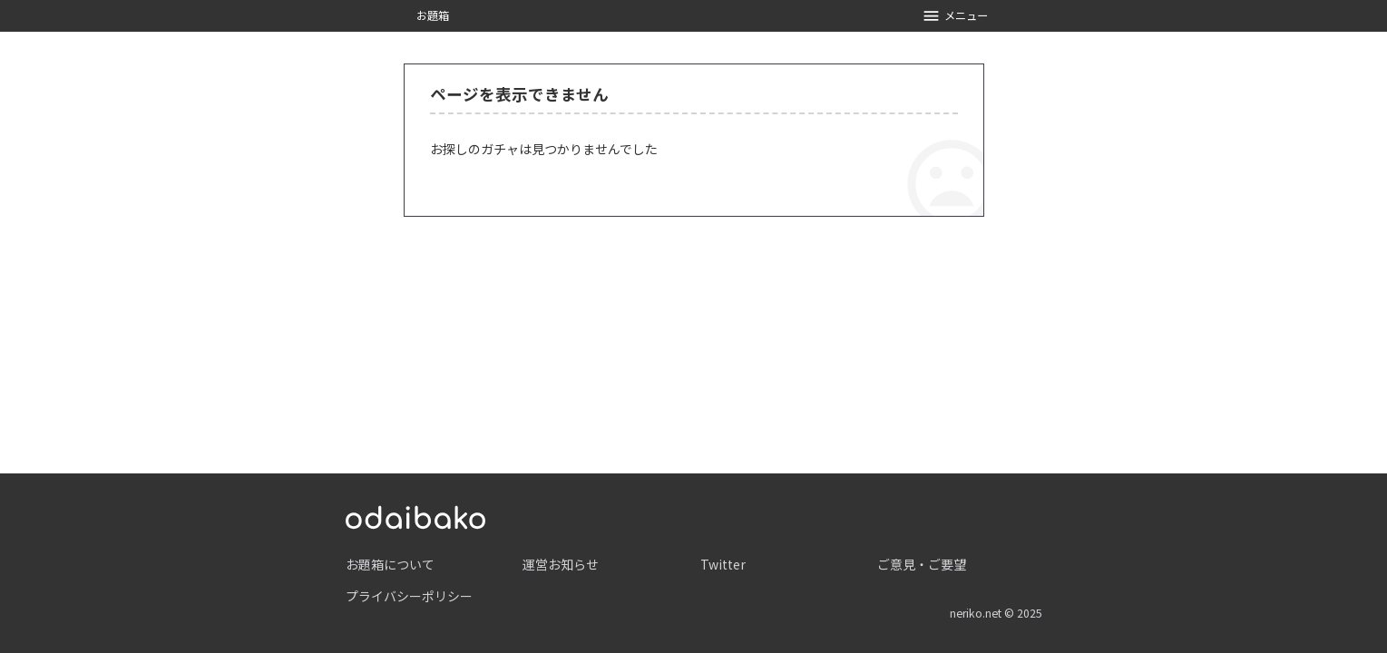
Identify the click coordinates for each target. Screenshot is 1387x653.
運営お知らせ (561, 564)
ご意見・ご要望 (921, 564)
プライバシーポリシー (409, 596)
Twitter (723, 564)
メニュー (955, 15)
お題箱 (432, 15)
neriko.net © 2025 (996, 613)
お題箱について (390, 564)
